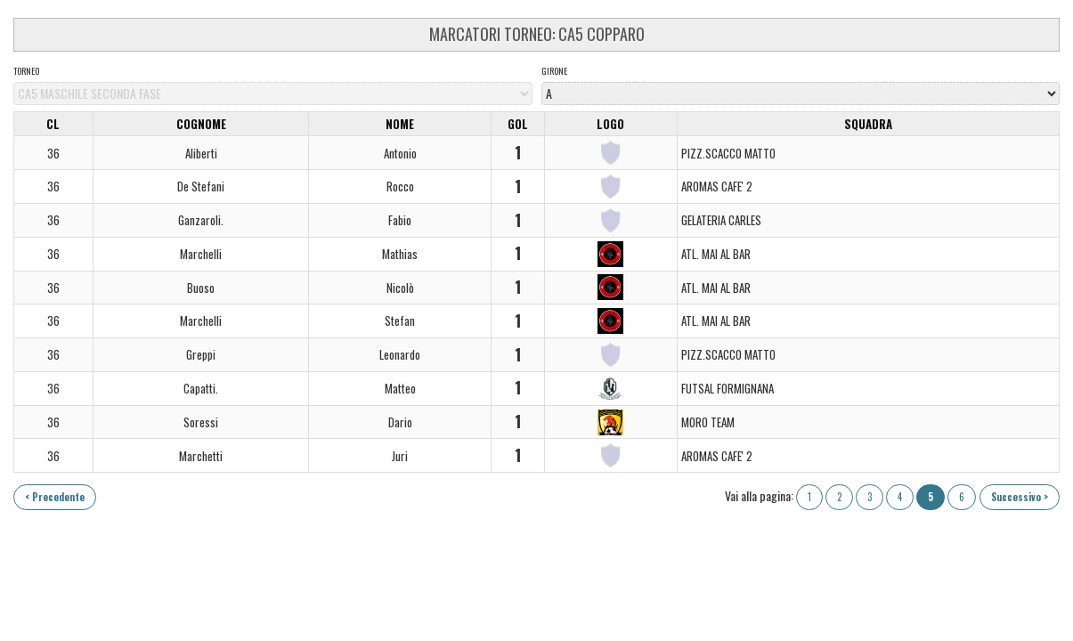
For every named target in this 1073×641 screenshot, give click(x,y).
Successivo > (1019, 497)
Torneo (26, 71)
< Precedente (55, 497)
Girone (554, 71)
